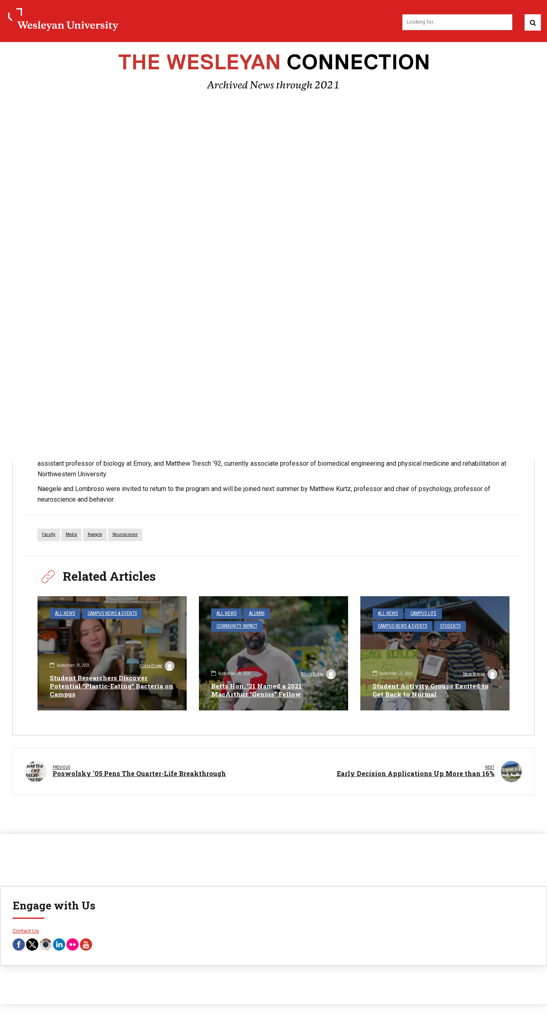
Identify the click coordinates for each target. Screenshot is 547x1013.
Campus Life (420, 614)
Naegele (95, 535)
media (71, 535)
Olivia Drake (156, 666)
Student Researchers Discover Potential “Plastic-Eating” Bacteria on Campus (108, 686)
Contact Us (26, 927)
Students (445, 625)
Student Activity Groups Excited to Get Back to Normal (431, 690)
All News (64, 614)
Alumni (254, 614)
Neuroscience (125, 535)
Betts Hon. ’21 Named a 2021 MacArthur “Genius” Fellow (258, 690)
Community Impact (235, 625)
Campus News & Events (108, 614)
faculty (48, 535)
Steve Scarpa (479, 674)
